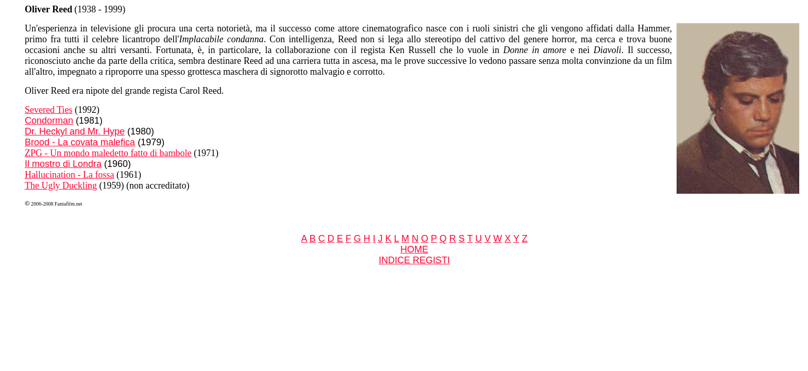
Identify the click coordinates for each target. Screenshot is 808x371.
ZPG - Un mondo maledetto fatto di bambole (108, 153)
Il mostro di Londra (63, 164)
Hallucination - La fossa (69, 175)
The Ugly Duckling (61, 185)
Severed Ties (49, 110)
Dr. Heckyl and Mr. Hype (75, 131)
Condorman (49, 120)
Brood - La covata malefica (80, 142)
